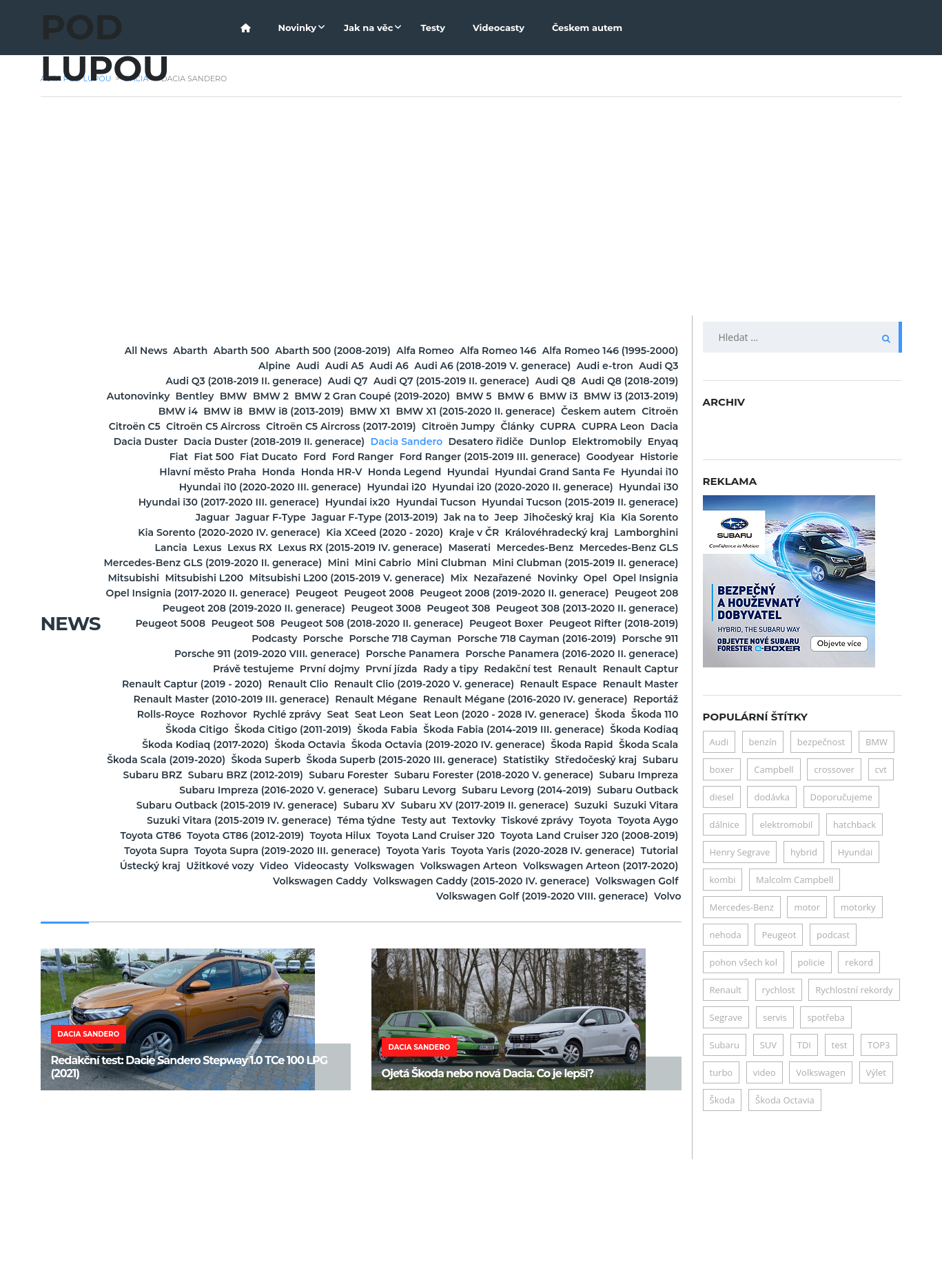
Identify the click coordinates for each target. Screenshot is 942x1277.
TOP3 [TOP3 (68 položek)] (879, 1045)
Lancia (599, 578)
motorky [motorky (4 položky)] (858, 907)
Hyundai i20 (433, 517)
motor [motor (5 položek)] (807, 907)
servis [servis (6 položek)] (775, 1017)
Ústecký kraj (206, 987)
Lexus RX (164, 593)
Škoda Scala (185, 850)
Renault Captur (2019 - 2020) (308, 760)
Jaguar (405, 547)
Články (156, 456)
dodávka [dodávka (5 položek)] (772, 797)
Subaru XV (392, 911)
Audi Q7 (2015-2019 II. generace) (591, 381)
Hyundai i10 (143, 517)
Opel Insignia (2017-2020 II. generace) (414, 653)
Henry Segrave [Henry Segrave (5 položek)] (740, 852)
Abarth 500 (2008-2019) (427, 350)
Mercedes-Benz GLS (619, 593)
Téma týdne (501, 926)
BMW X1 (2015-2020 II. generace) (489, 426)
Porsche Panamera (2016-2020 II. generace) (561, 729)
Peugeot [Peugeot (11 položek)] (778, 934)
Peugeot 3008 (155, 684)
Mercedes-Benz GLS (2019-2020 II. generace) (338, 608)
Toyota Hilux (638, 941)
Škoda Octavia (327, 835)
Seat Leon (225, 805)
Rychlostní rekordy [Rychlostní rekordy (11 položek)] (853, 990)
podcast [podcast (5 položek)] (833, 934)
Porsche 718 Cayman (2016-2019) (508, 714)
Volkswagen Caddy (380, 1002)
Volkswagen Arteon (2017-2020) (230, 1002)
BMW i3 (466, 411)
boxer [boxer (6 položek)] (722, 769)
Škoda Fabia (339, 820)
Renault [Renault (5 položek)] (725, 990)
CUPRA (216, 456)
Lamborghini (526, 578)
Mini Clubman (634, 608)
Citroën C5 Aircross (349, 441)
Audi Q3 (222, 381)
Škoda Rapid (637, 835)
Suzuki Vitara (205, 926)
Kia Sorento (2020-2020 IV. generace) (578, 563)
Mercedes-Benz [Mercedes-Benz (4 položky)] (742, 907)
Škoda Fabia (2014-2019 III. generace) (485, 820)
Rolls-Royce (475, 790)
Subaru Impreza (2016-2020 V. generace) (569, 881)
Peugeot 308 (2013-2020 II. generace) (394, 684)
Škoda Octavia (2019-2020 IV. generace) (485, 835)
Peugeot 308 (246, 684)
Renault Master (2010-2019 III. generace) (464, 775)
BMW (594, 396)
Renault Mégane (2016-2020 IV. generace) (249, 790)
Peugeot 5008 (546, 684)
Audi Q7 (468, 381)
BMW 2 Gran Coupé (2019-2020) (222, 411)
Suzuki (651, 911)
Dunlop (391, 472)
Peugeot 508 (636, 684)
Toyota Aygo (325, 941)
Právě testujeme (230, 744)
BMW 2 (651, 396)
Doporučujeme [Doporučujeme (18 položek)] (841, 797)
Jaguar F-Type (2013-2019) (605, 547)
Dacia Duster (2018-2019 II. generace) (578, 456)
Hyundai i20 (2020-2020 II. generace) (578, 517)
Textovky (646, 926)
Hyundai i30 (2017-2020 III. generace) (383, 532)
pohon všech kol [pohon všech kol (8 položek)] (743, 962)
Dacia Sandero (212, 472)
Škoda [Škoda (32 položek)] (722, 1100)
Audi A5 (404, 366)
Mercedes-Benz (506, 593)
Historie (650, 487)
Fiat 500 (648, 472)
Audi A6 (468, 366)
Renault (649, 744)
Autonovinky (461, 396)
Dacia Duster (430, 456)
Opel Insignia (635, 638)
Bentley (537, 396)
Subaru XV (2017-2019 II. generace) (527, 911)
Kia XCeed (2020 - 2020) (207, 578)
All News (183, 350)
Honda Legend (421, 502)
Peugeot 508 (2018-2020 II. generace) (254, 699)
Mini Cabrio (546, 608)
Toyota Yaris (368, 972)
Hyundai (503, 502)
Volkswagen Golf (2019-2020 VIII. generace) (523, 1017)
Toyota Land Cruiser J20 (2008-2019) (491, 957)
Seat (165, 805)
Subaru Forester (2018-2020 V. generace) (241, 881)
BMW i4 (648, 411)
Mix (373, 638)
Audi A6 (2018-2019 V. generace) (590, 366)
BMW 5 (343, 411)
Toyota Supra (636, 957)
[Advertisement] (471, 212)
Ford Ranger (296, 487)
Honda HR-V (328, 502)
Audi (348, 366)
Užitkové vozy (296, 987)
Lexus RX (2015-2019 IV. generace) (294, 593)
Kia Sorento (433, 563)
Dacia (360, 456)
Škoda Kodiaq (634, 820)
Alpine (296, 366)
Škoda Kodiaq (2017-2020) (204, 835)
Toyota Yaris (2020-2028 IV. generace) (514, 972)
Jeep (232, 563)
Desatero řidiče (310, 472)
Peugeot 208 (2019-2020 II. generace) (577, 669)
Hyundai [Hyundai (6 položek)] (855, 852)
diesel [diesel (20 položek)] (722, 797)
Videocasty (498, 27)
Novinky (297, 27)
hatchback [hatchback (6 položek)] (854, 824)
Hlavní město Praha (166, 502)
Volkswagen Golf (350, 1017)
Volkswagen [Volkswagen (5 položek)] (821, 1072)
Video (368, 987)
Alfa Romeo (539, 350)
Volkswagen (516, 987)
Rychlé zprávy (634, 790)
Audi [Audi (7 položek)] (719, 742)
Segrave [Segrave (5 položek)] (726, 1017)
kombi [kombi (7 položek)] (723, 879)
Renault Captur (176, 760)
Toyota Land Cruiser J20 (318, 957)
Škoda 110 (557, 805)
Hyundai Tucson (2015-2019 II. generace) (265, 547)
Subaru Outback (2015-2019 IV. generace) (241, 911)
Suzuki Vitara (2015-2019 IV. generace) (355, 926)
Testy (432, 27)
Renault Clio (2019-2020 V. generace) (578, 760)
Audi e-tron (149, 381)
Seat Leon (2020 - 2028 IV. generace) (363, 805)
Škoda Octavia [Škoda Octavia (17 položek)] (785, 1100)
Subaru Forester (628, 866)
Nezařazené (436, 638)
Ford (229, 487)
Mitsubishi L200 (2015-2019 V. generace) (242, 638)
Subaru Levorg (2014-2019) (498, 896)
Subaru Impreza (405, 881)
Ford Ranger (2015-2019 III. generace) (442, 487)
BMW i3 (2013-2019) (557, 411)
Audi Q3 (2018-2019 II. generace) (345, 381)
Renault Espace (202, 775)
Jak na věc (368, 27)
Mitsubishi (540, 623)
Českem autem (587, 27)
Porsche (256, 714)
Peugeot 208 (429, 669)
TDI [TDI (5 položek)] (804, 1045)
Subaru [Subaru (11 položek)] (725, 1045)
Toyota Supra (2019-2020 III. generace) (220, 972)
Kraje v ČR (316, 578)
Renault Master (303, 775)
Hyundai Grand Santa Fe (609, 502)
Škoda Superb (418, 850)
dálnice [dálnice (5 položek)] (724, 824)
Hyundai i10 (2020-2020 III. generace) (287, 517)
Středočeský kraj (239, 866)
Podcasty (645, 699)
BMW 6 (404, 411)
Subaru (322, 866)
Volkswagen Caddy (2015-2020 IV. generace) (560, 1002)
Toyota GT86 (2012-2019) (524, 941)
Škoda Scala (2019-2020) (299, 850)
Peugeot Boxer (407, 699)
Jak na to (173, 563)
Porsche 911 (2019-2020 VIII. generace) (219, 729)
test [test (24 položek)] (840, 1045)
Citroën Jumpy (631, 441)
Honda (256, 502)
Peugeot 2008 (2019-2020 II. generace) (278, 669)
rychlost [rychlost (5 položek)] (778, 990)
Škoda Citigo (637, 805)
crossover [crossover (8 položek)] (834, 769)
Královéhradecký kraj (417, 578)
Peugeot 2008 (634, 653)
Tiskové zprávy (176, 941)
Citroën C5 (251, 441)
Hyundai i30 (238, 532)
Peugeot (552, 653)
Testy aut (577, 926)
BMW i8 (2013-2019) (271, 426)
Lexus (654, 578)
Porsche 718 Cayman (352, 714)
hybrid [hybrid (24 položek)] (803, 852)
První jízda (406, 744)
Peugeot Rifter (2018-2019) (534, 699)
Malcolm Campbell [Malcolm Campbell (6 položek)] (794, 879)
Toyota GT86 (410, 941)
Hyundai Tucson (628, 532)
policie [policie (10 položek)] (811, 962)
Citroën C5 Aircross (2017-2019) (496, 441)
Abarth (246, 350)
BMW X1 (365, 426)
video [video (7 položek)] (764, 1072)
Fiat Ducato (164, 487)
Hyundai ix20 (531, 532)
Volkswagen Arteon (620, 987)
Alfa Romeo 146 (630, 350)
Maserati (421, 593)
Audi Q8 (263, 396)
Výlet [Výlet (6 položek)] (876, 1072)
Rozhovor (552, 790)
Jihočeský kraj (304, 563)
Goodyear (581, 487)
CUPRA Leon (289, 456)
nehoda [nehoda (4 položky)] (725, 934)
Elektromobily (469, 472)
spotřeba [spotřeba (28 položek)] (825, 1017)
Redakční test (571, 744)
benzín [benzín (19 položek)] (763, 742)
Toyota (253, 941)
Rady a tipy (484, 744)
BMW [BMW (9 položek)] (877, 742)
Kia (372, 563)
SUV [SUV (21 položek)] (768, 1045)
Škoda (493, 805)
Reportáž (399, 790)
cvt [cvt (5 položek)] (881, 769)
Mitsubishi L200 (630, 623)
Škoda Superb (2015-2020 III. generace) (573, 850)
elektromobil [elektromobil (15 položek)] (785, 824)
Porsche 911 (641, 714)
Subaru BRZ (394, 866)
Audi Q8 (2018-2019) (356, 396)
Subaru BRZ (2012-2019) (506, 866)
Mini (482, 608)
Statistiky (150, 866)
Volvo (667, 1017)
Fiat (594, 472)
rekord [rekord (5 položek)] (859, 962)
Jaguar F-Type (482, 547)
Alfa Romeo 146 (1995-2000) (187, 366)
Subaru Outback (628, 896)
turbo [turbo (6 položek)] (721, 1072)
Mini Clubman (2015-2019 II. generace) (396, 623)
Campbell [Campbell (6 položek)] (773, 769)
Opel (566, 638)
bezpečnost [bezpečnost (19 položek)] (821, 742)
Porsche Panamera (384, 729)
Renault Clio (434, 760)
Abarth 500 (317, 350)
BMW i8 (179, 426)
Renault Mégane (627, 775)
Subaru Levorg (372, 896)
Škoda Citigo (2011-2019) (226, 820)
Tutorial (650, 972)
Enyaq (544, 472)
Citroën (182, 441)
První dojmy (326, 744)
